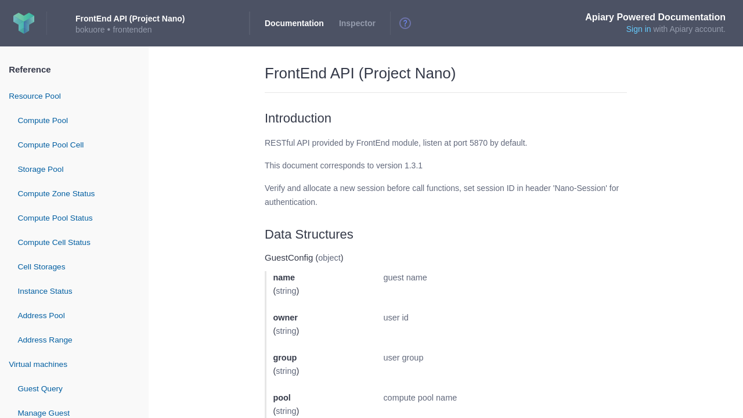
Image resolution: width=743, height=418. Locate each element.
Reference (30, 69)
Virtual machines (38, 364)
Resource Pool (35, 96)
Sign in (638, 29)
